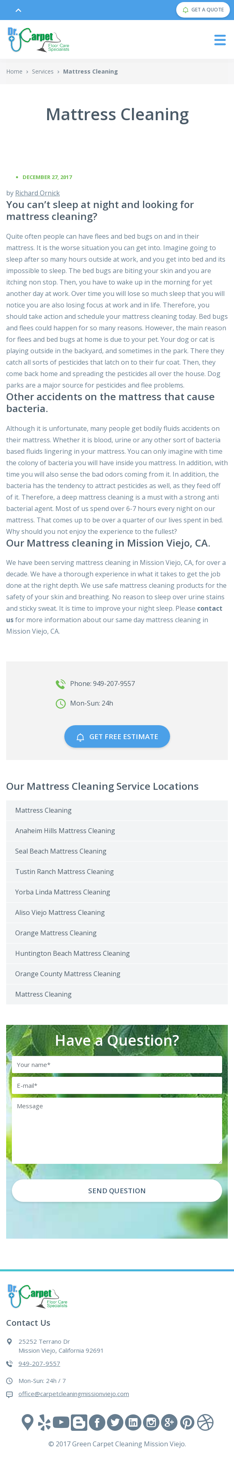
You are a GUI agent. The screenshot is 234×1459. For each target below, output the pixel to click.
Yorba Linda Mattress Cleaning (62, 892)
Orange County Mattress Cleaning (67, 973)
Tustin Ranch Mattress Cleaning (64, 871)
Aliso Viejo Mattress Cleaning (60, 912)
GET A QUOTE (203, 9)
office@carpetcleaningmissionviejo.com (73, 1394)
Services (43, 71)
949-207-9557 (39, 1363)
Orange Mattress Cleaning (56, 932)
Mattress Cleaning (43, 810)
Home (14, 71)
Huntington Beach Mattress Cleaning (72, 953)
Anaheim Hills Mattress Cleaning (65, 830)
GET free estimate (117, 736)
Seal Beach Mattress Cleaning (61, 851)
